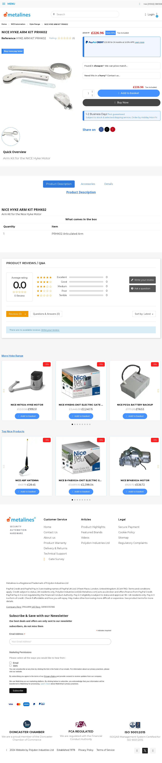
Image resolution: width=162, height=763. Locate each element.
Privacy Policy (50, 676)
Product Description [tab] (59, 183)
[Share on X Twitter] (106, 129)
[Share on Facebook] (101, 129)
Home (4, 24)
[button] (157, 14)
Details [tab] (108, 183)
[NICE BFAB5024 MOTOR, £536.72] (135, 466)
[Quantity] (88, 93)
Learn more (45, 684)
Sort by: (139, 313)
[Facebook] (137, 750)
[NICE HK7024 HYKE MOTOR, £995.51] (27, 390)
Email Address (17, 634)
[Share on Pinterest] (112, 129)
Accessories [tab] (88, 183)
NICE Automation (18, 24)
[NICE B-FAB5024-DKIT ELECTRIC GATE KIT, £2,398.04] (81, 466)
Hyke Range (35, 24)
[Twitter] (145, 750)
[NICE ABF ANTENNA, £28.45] (27, 466)
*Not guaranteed (116, 114)
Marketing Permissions (20, 652)
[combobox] (85, 14)
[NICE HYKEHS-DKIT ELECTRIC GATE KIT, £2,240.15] (81, 390)
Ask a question (140, 288)
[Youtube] (153, 750)
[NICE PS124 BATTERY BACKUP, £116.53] (135, 390)
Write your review (142, 279)
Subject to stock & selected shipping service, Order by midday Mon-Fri (121, 117)
